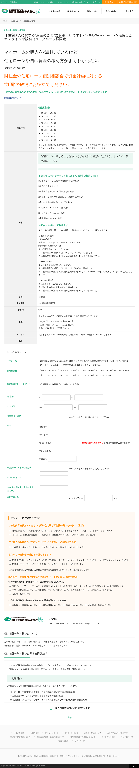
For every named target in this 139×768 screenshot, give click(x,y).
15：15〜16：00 (49, 375)
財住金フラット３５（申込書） (116, 560)
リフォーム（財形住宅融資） (25, 535)
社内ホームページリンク (77, 586)
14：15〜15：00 (121, 371)
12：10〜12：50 (103, 371)
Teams (65, 384)
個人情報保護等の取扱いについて (82, 737)
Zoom (45, 384)
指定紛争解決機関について (20, 737)
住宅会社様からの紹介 (52, 605)
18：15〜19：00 (103, 375)
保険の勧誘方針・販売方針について (50, 737)
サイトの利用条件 (108, 737)
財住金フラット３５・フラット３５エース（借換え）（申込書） (40, 564)
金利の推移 (34, 733)
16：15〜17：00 (67, 375)
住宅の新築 (17, 531)
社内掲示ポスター (78, 590)
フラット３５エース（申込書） (84, 560)
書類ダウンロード (51, 733)
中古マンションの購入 (102, 531)
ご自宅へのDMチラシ (21, 594)
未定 (82, 547)
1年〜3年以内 (58, 547)
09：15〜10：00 (49, 371)
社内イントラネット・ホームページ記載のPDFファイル (37, 586)
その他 (76, 384)
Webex (55, 384)
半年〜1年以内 (41, 547)
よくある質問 (19, 733)
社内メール (61, 590)
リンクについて (127, 737)
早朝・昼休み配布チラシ (23, 590)
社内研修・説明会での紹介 (100, 605)
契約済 (15, 547)
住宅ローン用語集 (71, 733)
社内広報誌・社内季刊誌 (101, 590)
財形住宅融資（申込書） (55, 560)
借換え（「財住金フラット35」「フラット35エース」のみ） (69, 535)
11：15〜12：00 (85, 371)
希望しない (79, 564)
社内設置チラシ (117, 586)
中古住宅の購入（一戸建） (76, 531)
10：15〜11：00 (67, 371)
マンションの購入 (52, 531)
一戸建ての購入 (33, 531)
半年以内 (26, 547)
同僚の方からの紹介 (75, 605)
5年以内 (71, 547)
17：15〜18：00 (85, 375)
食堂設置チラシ (99, 586)
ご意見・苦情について (92, 733)
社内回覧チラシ (45, 590)
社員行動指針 (63, 741)
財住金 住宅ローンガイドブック (26, 560)
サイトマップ (80, 741)
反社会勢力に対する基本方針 (118, 733)
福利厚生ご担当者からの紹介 (25, 605)
